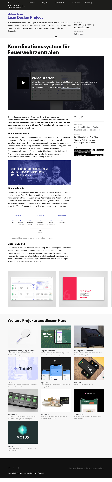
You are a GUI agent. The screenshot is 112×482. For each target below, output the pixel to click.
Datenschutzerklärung (70, 88)
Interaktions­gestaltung (84, 25)
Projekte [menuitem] (45, 3)
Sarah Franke (92, 127)
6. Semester (79, 34)
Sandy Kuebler (80, 127)
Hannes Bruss (80, 130)
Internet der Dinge (82, 27)
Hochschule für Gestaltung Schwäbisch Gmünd (26, 477)
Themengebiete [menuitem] (59, 3)
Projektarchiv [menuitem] (76, 3)
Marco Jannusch (94, 130)
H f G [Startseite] (16, 5)
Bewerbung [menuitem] (88, 3)
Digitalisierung (97, 156)
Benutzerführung (82, 156)
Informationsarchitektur (85, 151)
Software (100, 151)
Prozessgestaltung (82, 153)
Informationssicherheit (97, 472)
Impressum (72, 472)
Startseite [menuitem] (32, 3)
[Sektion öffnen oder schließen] (56, 38)
